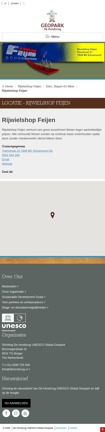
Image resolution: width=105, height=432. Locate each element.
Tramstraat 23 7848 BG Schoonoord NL (27, 150)
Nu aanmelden (16, 403)
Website (7, 163)
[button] (52, 215)
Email (5, 159)
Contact (14, 3)
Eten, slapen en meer (60, 86)
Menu (52, 36)
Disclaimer (61, 428)
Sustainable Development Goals (22, 297)
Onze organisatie (13, 291)
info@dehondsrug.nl (15, 369)
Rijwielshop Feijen (29, 86)
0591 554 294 (11, 155)
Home (8, 86)
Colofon (73, 428)
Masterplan (9, 286)
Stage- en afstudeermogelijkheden (24, 307)
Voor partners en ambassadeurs (22, 302)
